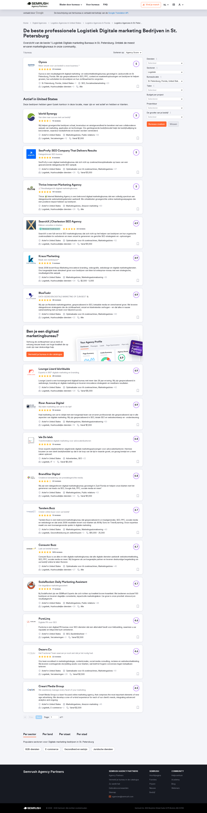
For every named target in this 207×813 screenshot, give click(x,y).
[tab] (29, 734)
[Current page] (54, 717)
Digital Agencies (40, 23)
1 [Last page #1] (62, 717)
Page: (46, 717)
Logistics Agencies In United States (66, 23)
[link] (92, 4)
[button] (166, 4)
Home (25, 23)
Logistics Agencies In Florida (97, 23)
